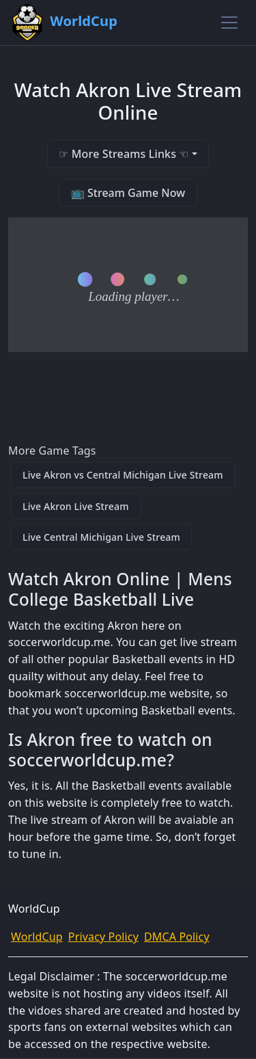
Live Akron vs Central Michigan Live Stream (123, 474)
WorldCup (37, 936)
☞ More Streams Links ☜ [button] (123, 153)
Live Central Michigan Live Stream (101, 537)
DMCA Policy (177, 936)
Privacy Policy (103, 936)
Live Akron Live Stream (76, 506)
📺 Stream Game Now (128, 192)
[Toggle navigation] (229, 23)
